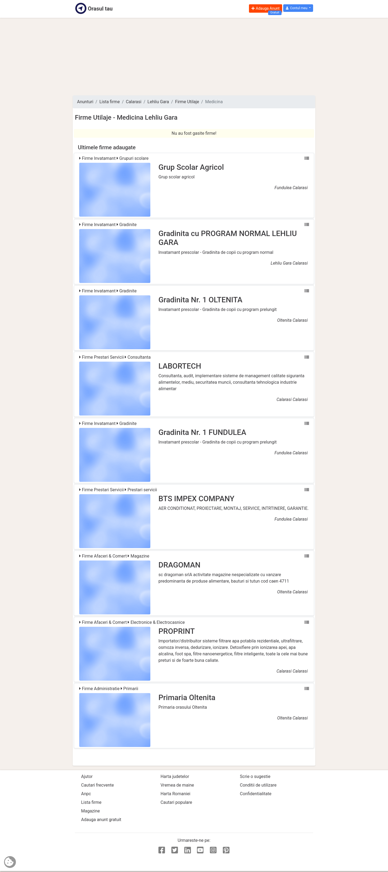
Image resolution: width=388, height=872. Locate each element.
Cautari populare (176, 802)
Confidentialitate (255, 793)
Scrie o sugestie (255, 776)
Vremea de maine (177, 785)
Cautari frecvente (97, 785)
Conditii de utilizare (258, 785)
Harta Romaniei (175, 793)
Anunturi (85, 101)
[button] (298, 8)
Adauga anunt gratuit (101, 819)
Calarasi (133, 101)
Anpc (86, 793)
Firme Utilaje (187, 101)
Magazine (90, 811)
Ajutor (87, 776)
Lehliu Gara (158, 101)
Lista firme (109, 101)
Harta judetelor (175, 776)
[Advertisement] (194, 56)
